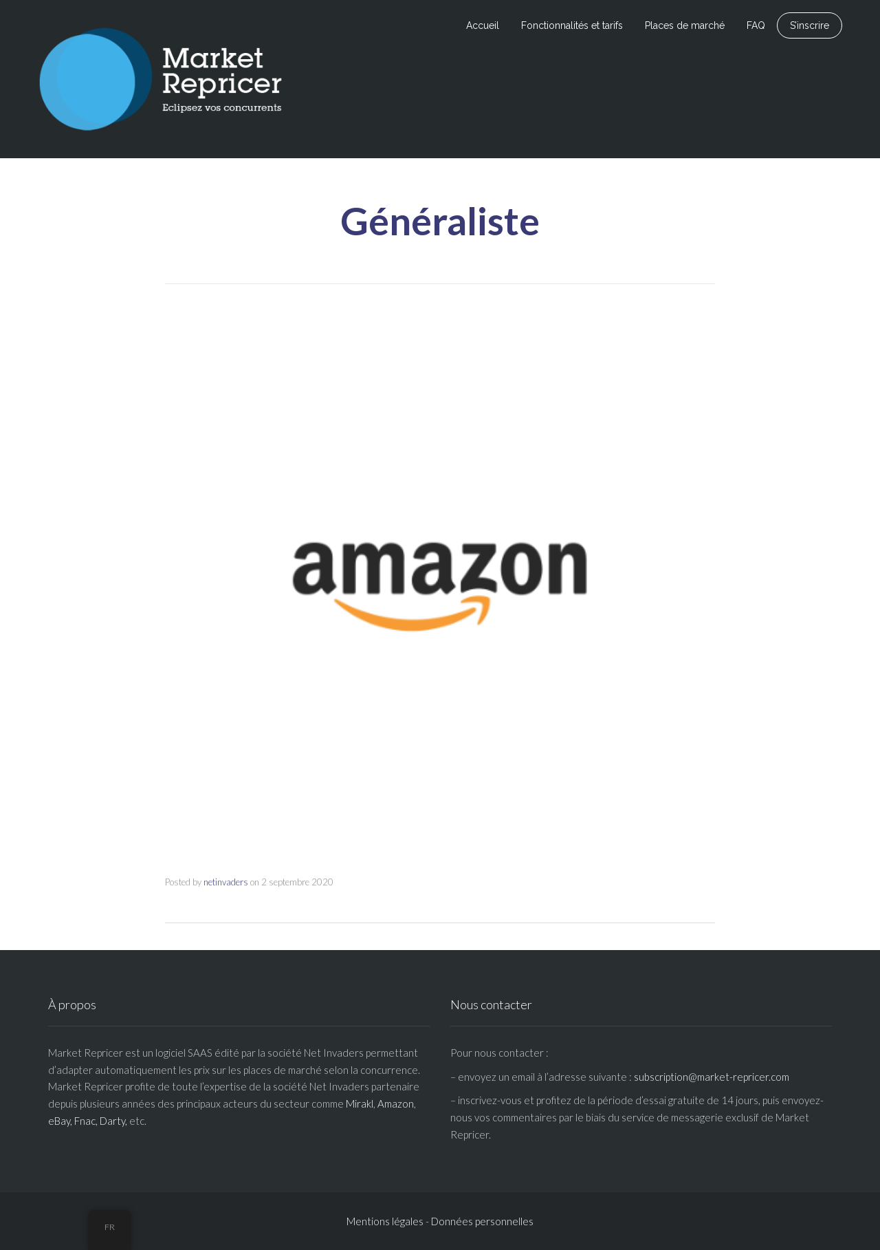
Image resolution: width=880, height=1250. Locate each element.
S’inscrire (809, 25)
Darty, (113, 1120)
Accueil (482, 25)
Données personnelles (482, 1221)
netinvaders (226, 881)
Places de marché (685, 25)
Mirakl (359, 1103)
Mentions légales (385, 1221)
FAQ (756, 25)
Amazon (395, 1103)
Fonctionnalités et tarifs (572, 25)
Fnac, (86, 1120)
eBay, (60, 1120)
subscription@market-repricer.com (711, 1076)
